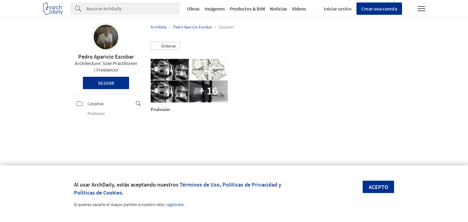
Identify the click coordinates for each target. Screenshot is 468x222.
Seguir (106, 83)
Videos (299, 8)
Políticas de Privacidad (249, 184)
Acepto (378, 187)
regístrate (175, 204)
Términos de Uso (200, 184)
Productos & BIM (247, 8)
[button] (165, 46)
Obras (193, 8)
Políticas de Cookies (98, 192)
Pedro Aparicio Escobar (106, 56)
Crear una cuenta (379, 9)
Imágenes (215, 8)
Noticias (278, 8)
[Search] (133, 8)
